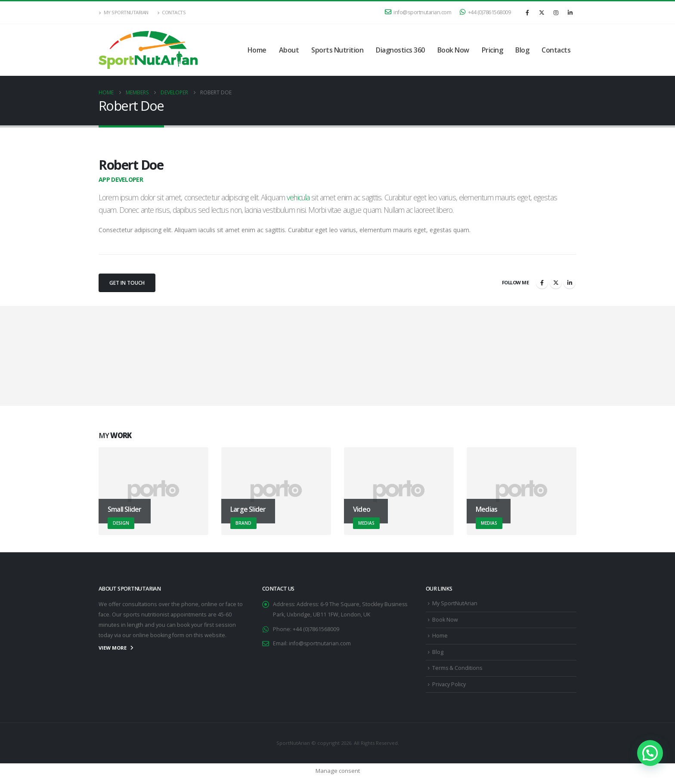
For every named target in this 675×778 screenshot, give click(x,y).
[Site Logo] (148, 50)
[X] (542, 12)
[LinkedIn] (570, 12)
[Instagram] (556, 12)
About (289, 50)
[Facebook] (527, 12)
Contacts (171, 12)
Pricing (492, 50)
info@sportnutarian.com (418, 12)
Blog (522, 50)
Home (257, 50)
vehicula (298, 197)
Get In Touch (127, 282)
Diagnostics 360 (400, 50)
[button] (650, 753)
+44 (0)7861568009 (485, 12)
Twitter (556, 283)
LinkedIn (570, 283)
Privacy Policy (449, 684)
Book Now (453, 50)
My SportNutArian (124, 12)
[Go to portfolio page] (153, 491)
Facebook (542, 283)
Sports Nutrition (337, 50)
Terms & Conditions (457, 668)
